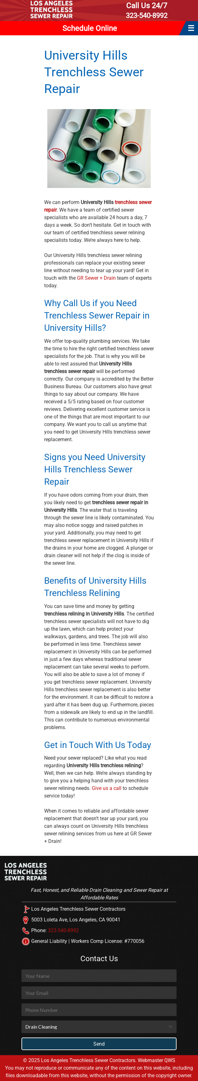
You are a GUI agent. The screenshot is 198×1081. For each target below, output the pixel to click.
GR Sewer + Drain (96, 278)
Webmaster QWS (156, 1060)
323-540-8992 (146, 10)
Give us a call (106, 788)
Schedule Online (89, 28)
